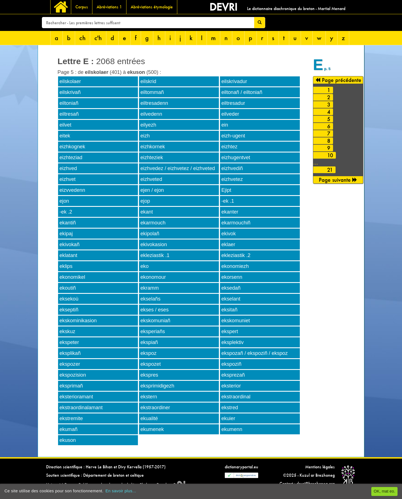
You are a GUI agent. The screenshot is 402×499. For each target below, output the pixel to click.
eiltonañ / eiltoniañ (241, 92)
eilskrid (148, 81)
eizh (145, 136)
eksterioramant (76, 396)
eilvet (65, 125)
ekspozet (150, 364)
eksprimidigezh (157, 386)
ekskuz (67, 331)
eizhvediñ (232, 168)
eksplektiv (232, 342)
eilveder (230, 114)
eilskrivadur (234, 81)
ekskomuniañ (155, 320)
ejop (145, 201)
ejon (64, 201)
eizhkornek (152, 146)
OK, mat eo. (384, 491)
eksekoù (68, 299)
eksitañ (229, 310)
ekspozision (72, 375)
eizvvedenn (72, 190)
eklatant (68, 255)
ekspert (229, 331)
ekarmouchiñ (235, 223)
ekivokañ (69, 244)
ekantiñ (67, 223)
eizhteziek (151, 157)
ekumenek (152, 429)
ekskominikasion (78, 320)
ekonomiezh (235, 266)
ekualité (149, 418)
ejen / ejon (152, 190)
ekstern (148, 396)
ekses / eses (154, 310)
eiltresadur (233, 103)
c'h (98, 38)
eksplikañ (70, 353)
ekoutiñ (67, 288)
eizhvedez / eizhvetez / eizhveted (177, 168)
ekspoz (148, 353)
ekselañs (150, 299)
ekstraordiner (155, 407)
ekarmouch (153, 223)
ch (82, 38)
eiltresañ (69, 114)
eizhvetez (232, 179)
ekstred (229, 407)
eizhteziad (70, 157)
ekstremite (71, 418)
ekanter (229, 212)
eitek (64, 136)
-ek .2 (65, 212)
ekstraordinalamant (81, 407)
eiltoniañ (68, 103)
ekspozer (69, 364)
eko (144, 266)
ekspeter (69, 342)
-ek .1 (227, 201)
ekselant (230, 299)
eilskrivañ (70, 92)
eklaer (228, 244)
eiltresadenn (154, 103)
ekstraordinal (235, 396)
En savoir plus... (121, 491)
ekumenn (231, 429)
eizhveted (151, 179)
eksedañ (231, 288)
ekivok (228, 233)
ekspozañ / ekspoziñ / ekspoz (254, 353)
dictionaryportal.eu (241, 466)
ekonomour (153, 277)
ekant (146, 212)
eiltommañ (152, 92)
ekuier (228, 418)
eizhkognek (72, 146)
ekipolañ (149, 233)
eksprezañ (233, 375)
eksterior (231, 386)
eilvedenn (151, 114)
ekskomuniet (235, 320)
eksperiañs (152, 331)
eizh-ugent (233, 136)
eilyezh (148, 125)
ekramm (149, 288)
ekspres (149, 375)
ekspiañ (149, 342)
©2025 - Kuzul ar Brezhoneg (309, 475)
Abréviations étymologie (152, 6)
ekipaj (66, 233)
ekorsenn (231, 277)
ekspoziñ (231, 364)
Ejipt (226, 190)
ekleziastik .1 (154, 255)
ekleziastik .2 (235, 255)
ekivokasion (153, 244)
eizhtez (229, 146)
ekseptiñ (68, 310)
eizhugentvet (235, 157)
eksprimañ (71, 386)
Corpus (81, 6)
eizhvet (67, 179)
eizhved (68, 168)
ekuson (67, 440)
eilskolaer (70, 81)
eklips (66, 266)
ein (224, 125)
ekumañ (68, 429)
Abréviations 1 (109, 6)
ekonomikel (72, 277)
